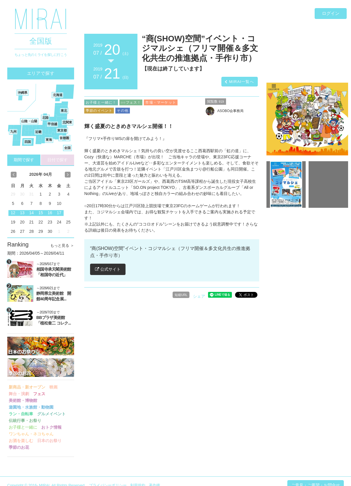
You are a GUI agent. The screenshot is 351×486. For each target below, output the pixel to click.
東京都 (62, 130)
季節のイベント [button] (99, 111)
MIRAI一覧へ (241, 81)
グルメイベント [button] (51, 413)
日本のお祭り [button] (49, 440)
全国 (67, 148)
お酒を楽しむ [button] (21, 440)
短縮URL (181, 295)
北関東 (67, 122)
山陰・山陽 (29, 121)
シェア (199, 296)
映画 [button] (53, 387)
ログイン (330, 13)
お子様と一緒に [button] (23, 427)
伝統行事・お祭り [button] (25, 420)
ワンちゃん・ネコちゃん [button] (31, 434)
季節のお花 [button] (19, 447)
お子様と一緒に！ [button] (101, 102)
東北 (64, 110)
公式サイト (108, 269)
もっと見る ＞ (62, 245)
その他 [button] (122, 111)
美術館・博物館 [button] (23, 400)
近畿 (38, 132)
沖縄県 (22, 92)
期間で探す (24, 159)
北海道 (57, 95)
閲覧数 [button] (215, 102)
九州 (13, 131)
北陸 (45, 117)
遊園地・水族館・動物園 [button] (31, 407)
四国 (27, 141)
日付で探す (57, 159)
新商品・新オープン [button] (27, 387)
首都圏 (64, 138)
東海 (49, 139)
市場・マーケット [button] (160, 102)
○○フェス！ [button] (131, 102)
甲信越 (52, 124)
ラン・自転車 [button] (21, 413)
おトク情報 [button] (51, 427)
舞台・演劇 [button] (19, 393)
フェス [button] (39, 393)
